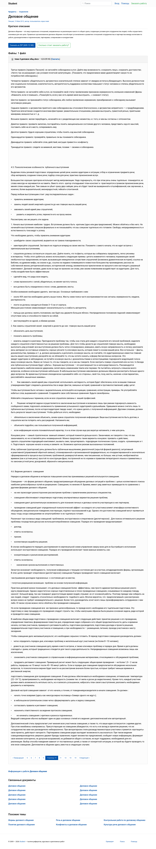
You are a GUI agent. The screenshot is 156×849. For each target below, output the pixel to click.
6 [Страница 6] (31, 758)
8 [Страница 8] (39, 758)
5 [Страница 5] (27, 758)
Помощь (125, 3)
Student (22, 841)
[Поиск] (96, 3)
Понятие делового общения (21, 824)
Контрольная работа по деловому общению (124, 820)
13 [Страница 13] (70, 758)
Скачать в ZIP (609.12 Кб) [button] (22, 45)
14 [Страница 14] (75, 758)
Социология (23, 12)
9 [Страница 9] (43, 758)
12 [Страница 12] (65, 758)
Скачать (55, 59)
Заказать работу (139, 3)
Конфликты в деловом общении (71, 824)
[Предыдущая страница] (18, 758)
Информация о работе (27, 771)
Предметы (12, 12)
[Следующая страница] (84, 758)
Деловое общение (16, 786)
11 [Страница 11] (60, 758)
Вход (117, 3)
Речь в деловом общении (68, 820)
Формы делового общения (21, 820)
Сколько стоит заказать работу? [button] (54, 45)
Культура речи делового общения (120, 824)
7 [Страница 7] (35, 758)
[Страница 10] (51, 758)
